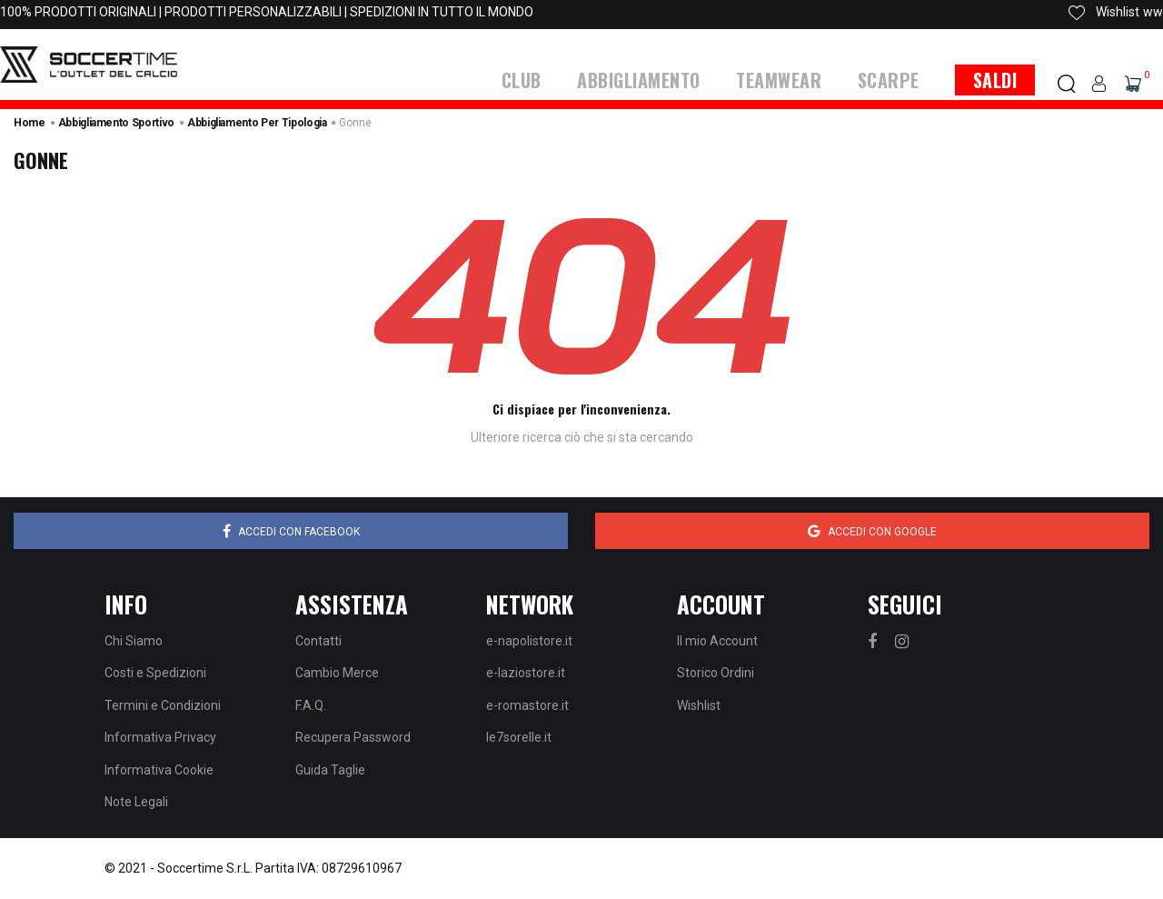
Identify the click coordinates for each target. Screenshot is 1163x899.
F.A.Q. (310, 705)
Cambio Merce (337, 672)
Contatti (318, 641)
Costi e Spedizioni (155, 672)
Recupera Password (353, 737)
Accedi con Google (872, 531)
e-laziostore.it (525, 672)
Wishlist (699, 705)
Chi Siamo (133, 641)
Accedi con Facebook (291, 531)
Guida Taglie (330, 770)
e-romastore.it (527, 705)
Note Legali (136, 801)
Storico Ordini (715, 672)
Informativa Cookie (159, 770)
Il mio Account (717, 641)
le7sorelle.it (519, 737)
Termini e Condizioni (162, 705)
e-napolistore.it (529, 641)
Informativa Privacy (160, 737)
